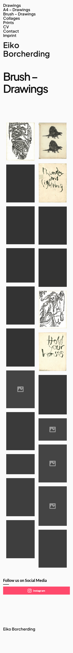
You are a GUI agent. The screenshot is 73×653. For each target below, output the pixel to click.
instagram (36, 591)
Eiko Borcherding (26, 49)
